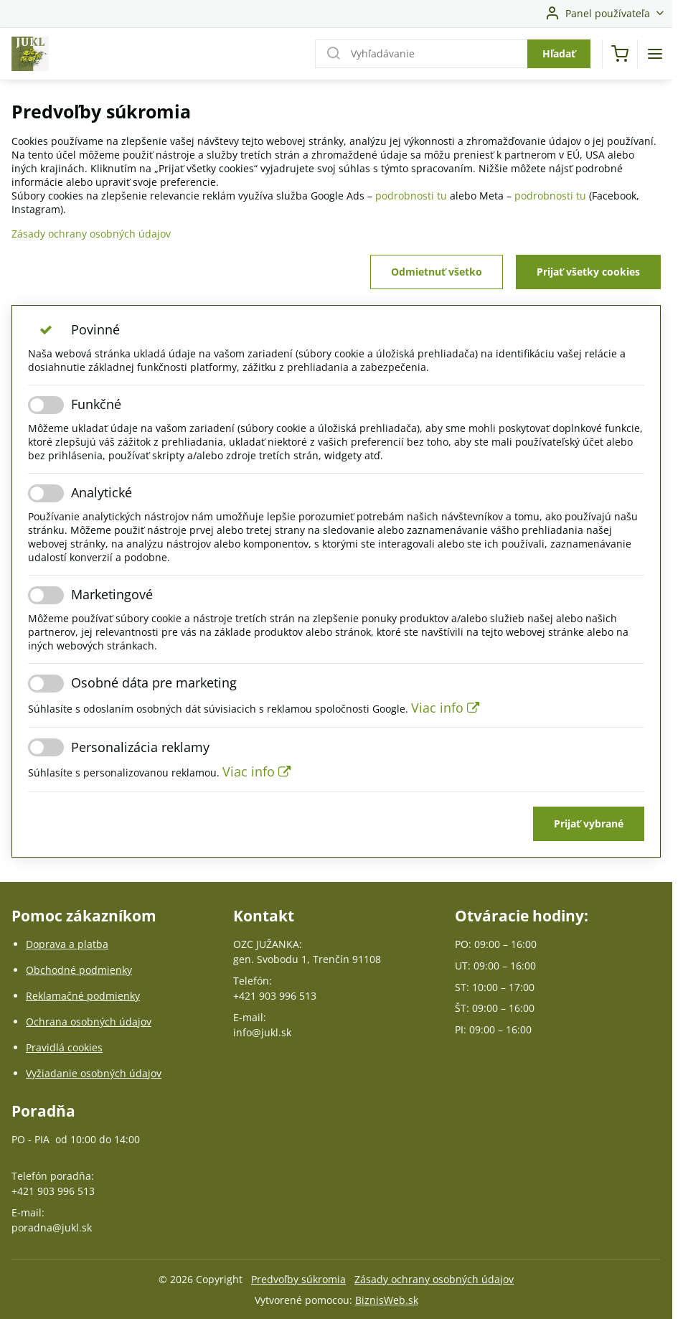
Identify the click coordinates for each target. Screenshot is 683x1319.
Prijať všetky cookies (588, 271)
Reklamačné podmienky (83, 996)
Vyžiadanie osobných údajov (93, 1073)
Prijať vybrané (588, 823)
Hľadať (558, 53)
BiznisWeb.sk (386, 1300)
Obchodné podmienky (79, 970)
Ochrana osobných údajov (88, 1021)
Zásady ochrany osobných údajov (91, 233)
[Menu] (655, 53)
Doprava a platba (67, 944)
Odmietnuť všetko (436, 271)
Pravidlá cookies (64, 1047)
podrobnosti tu (411, 195)
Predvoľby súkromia (298, 1279)
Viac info (445, 707)
